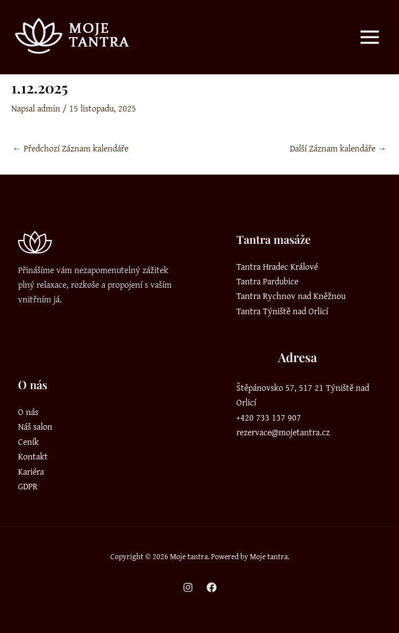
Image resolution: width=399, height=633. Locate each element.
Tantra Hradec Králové (277, 266)
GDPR (28, 486)
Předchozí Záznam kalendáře (70, 148)
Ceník (28, 441)
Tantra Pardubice (267, 281)
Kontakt (33, 456)
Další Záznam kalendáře (338, 148)
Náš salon (35, 426)
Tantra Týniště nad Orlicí (282, 311)
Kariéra (31, 471)
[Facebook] (212, 587)
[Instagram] (188, 587)
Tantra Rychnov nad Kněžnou (291, 295)
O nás (28, 411)
